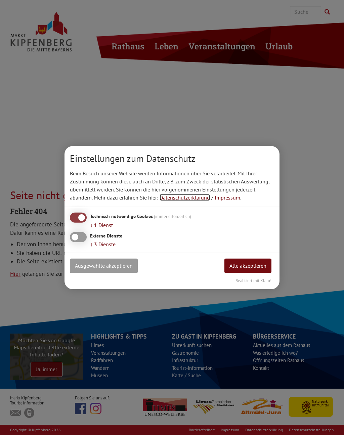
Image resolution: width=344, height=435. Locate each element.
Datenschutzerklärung (185, 197)
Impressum (227, 197)
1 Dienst (101, 225)
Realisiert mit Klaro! (253, 280)
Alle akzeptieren (247, 265)
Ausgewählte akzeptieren (104, 265)
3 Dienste (103, 244)
